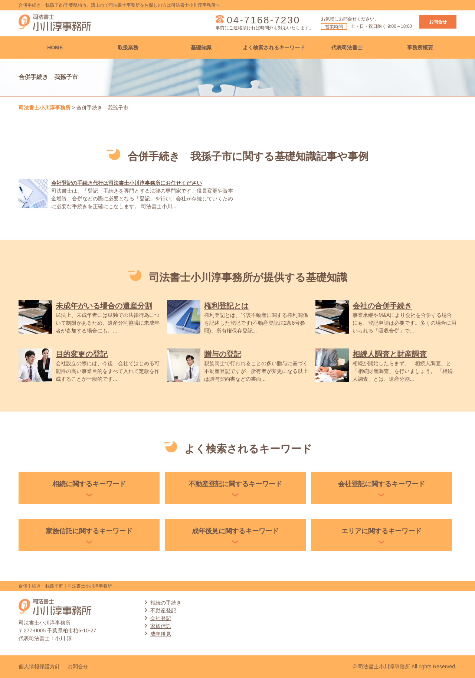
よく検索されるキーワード (274, 47)
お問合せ (438, 21)
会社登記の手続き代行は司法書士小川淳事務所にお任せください (126, 183)
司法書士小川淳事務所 (45, 108)
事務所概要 (420, 47)
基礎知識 (201, 47)
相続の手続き (165, 603)
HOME (55, 47)
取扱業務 (128, 47)
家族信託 (160, 626)
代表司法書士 (347, 47)
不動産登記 (163, 610)
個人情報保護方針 (39, 666)
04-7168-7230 (263, 20)
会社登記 (160, 618)
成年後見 (160, 634)
